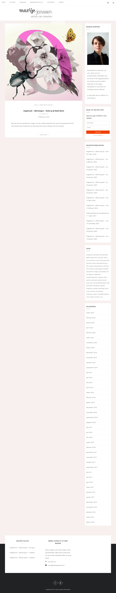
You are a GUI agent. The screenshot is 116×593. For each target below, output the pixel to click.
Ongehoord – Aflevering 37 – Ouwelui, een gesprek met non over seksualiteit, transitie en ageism (98, 190)
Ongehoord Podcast (39, 2)
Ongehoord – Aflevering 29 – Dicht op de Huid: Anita (98, 236)
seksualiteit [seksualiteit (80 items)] (96, 285)
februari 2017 (91, 492)
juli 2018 (89, 427)
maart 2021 (90, 338)
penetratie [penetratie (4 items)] (94, 280)
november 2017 (91, 457)
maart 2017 (90, 487)
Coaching (14, 2)
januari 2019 (90, 402)
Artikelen (25, 2)
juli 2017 (89, 472)
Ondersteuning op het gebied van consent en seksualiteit (98, 213)
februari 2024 (91, 333)
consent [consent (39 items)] (97, 260)
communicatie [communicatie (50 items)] (90, 260)
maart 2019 (90, 392)
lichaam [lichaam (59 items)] (91, 269)
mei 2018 (89, 437)
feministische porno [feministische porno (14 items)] (101, 263)
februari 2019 (91, 397)
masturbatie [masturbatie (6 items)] (102, 271)
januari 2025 (90, 323)
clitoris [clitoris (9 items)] (105, 257)
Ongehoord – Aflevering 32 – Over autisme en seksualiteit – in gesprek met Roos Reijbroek (98, 205)
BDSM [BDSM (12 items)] (88, 257)
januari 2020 (90, 347)
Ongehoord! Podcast (46, 105)
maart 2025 (90, 313)
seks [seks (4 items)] (91, 283)
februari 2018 (91, 447)
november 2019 (91, 357)
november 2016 (91, 507)
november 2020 (91, 342)
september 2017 (92, 467)
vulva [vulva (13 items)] (87, 297)
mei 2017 (89, 477)
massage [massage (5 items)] (95, 271)
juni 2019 (89, 377)
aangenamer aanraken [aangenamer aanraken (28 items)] (92, 255)
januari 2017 (90, 497)
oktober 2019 (91, 362)
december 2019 (91, 352)
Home (4, 2)
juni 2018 (89, 432)
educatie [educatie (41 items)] (88, 263)
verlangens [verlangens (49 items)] (89, 294)
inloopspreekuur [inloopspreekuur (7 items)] (98, 266)
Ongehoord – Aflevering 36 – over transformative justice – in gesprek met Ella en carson (98, 198)
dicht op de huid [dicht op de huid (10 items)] (104, 260)
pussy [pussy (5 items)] (87, 283)
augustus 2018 (91, 422)
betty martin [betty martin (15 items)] (93, 257)
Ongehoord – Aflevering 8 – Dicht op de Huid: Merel (43, 111)
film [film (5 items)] (87, 266)
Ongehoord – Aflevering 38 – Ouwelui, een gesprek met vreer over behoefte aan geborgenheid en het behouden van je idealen (98, 182)
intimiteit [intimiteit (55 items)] (105, 266)
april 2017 (89, 482)
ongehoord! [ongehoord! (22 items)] (97, 274)
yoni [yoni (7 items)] (101, 297)
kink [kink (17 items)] (87, 269)
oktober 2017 (91, 462)
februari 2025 (91, 318)
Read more (43, 134)
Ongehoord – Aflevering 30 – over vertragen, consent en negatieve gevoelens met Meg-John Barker (98, 228)
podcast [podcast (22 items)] (100, 280)
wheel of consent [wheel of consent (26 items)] (95, 297)
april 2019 (89, 387)
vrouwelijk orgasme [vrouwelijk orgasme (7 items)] (103, 294)
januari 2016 (90, 522)
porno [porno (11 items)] (104, 280)
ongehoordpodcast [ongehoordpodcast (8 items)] (91, 277)
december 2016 (91, 502)
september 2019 (92, 367)
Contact (66, 2)
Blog (36, 105)
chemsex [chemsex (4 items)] (100, 257)
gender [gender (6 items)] (91, 266)
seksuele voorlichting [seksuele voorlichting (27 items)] (98, 288)
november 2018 (91, 412)
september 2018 (92, 417)
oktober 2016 (91, 512)
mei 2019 (89, 382)
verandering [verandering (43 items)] (99, 291)
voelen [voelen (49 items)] (95, 294)
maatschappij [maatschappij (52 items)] (98, 269)
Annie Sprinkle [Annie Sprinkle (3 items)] (104, 255)
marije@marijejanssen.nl (56, 565)
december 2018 (91, 407)
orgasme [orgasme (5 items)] (100, 277)
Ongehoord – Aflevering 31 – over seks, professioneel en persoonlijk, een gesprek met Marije (98, 221)
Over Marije (55, 2)
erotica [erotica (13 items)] (94, 263)
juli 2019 (89, 372)
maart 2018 (90, 442)
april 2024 (89, 328)
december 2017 (91, 452)
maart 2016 (90, 517)
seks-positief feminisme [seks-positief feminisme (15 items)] (99, 283)
